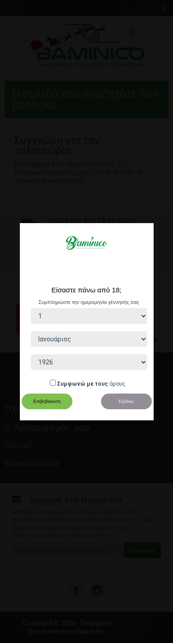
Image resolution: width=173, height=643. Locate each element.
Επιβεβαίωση (47, 401)
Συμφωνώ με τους (82, 384)
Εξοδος (126, 401)
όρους (117, 384)
